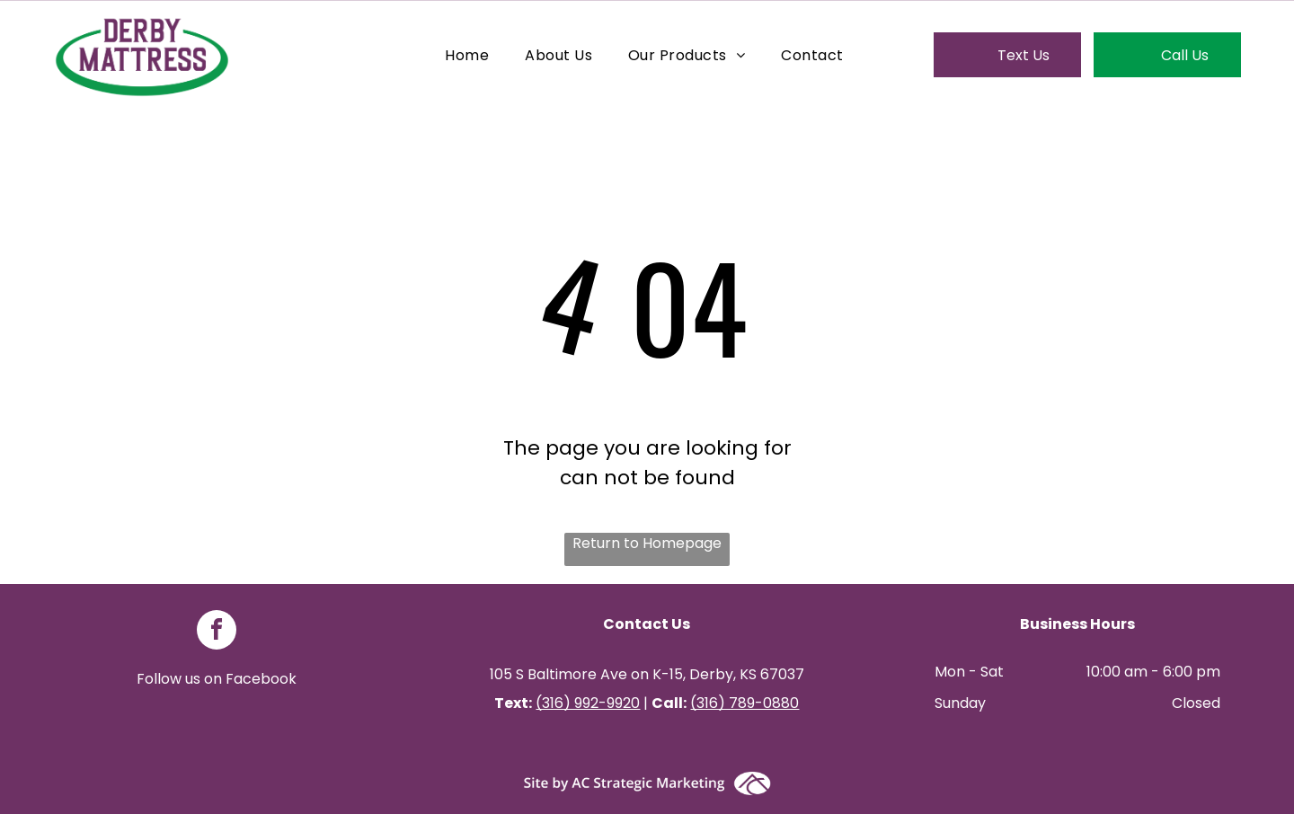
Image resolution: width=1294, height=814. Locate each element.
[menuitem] (467, 54)
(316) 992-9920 (588, 703)
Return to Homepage (647, 543)
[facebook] (216, 632)
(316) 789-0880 (744, 703)
